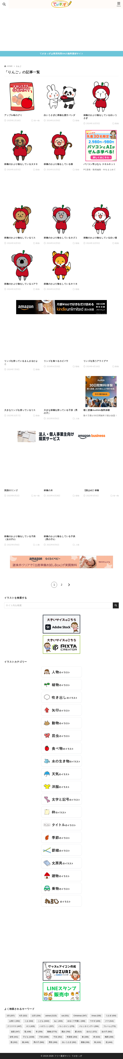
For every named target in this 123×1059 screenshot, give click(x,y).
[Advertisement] (61, 30)
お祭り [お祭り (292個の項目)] (14, 1021)
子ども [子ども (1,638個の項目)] (28, 1037)
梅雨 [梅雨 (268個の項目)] (109, 1037)
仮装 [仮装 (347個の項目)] (15, 1032)
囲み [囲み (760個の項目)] (66, 1032)
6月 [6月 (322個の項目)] (23, 1016)
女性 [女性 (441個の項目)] (14, 1037)
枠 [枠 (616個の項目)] (96, 1037)
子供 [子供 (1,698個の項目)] (44, 1037)
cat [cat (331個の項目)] (65, 1016)
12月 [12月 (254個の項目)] (36, 1016)
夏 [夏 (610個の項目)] (78, 1032)
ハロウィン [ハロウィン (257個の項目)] (47, 1026)
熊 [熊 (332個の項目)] (14, 1042)
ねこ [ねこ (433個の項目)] (58, 1021)
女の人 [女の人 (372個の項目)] (91, 1032)
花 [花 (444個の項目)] (109, 1042)
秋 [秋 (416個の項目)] (97, 1042)
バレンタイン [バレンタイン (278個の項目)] (66, 1026)
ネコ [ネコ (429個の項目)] (30, 1026)
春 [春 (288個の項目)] (85, 1037)
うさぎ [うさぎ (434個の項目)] (111, 1016)
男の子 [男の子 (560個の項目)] (39, 1042)
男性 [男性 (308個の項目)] (53, 1042)
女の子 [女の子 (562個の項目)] (107, 1032)
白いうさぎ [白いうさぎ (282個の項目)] (69, 1042)
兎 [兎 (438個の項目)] (27, 1032)
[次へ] (69, 585)
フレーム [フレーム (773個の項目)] (109, 1026)
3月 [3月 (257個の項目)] (10, 1016)
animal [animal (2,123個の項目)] (51, 1016)
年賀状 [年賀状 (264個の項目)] (72, 1037)
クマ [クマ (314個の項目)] (109, 1021)
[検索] (116, 605)
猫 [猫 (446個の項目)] (25, 1042)
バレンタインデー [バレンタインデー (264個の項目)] (89, 1026)
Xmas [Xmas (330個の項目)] (96, 1016)
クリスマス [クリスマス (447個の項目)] (14, 1026)
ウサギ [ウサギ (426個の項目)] (95, 1021)
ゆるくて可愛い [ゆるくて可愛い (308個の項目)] (76, 1021)
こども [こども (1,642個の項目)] (43, 1021)
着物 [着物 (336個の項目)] (85, 1042)
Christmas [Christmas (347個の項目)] (80, 1016)
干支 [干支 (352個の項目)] (57, 1037)
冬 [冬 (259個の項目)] (39, 1032)
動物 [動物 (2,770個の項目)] (52, 1032)
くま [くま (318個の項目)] (29, 1021)
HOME (8, 66)
